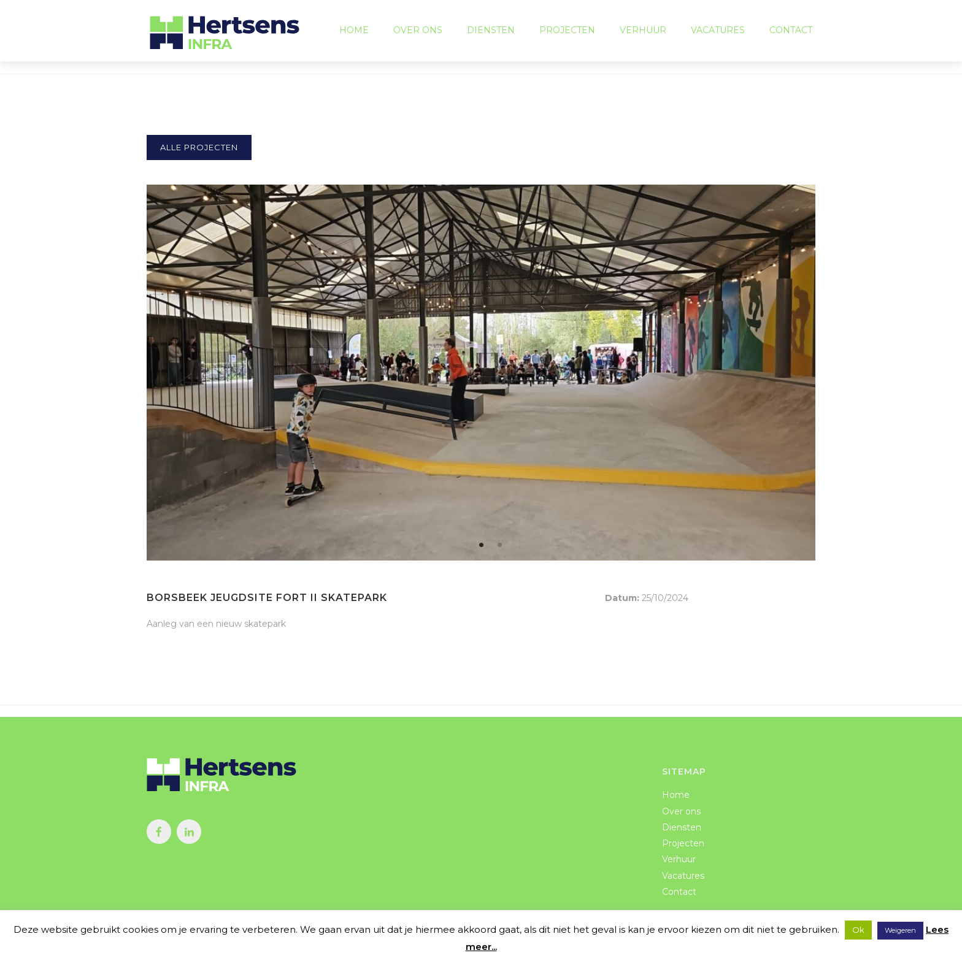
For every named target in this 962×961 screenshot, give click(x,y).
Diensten (491, 30)
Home (354, 30)
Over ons (417, 30)
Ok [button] (858, 930)
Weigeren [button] (900, 930)
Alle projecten (199, 147)
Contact (790, 30)
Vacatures (718, 30)
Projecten (567, 30)
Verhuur (643, 30)
